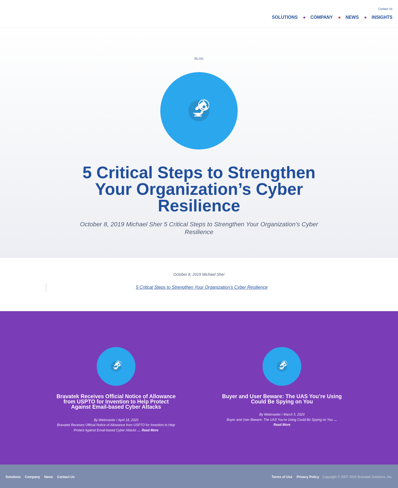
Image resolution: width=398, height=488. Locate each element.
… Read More (147, 430)
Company (321, 17)
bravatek (30, 14)
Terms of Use (281, 477)
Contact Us (385, 9)
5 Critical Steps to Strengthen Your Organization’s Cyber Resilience (202, 287)
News (352, 17)
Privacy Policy (308, 477)
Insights (381, 17)
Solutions (285, 17)
